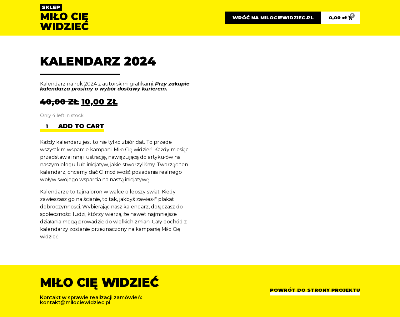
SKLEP (51, 7)
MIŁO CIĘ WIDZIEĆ (64, 21)
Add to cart (81, 126)
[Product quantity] (49, 127)
